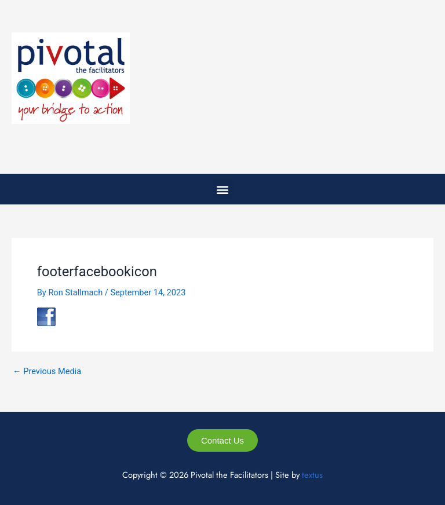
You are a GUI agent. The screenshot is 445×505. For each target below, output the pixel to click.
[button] (222, 189)
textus (312, 475)
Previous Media (47, 371)
